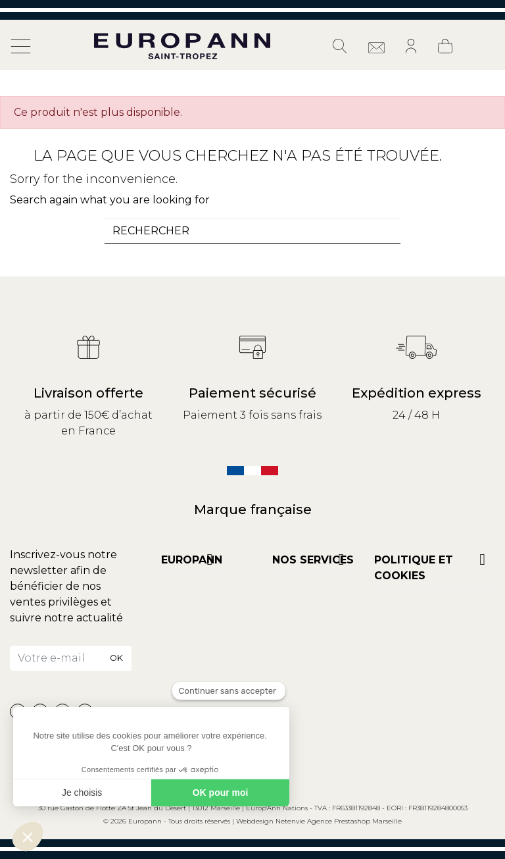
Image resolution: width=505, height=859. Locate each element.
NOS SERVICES (313, 560)
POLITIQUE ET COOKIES (413, 568)
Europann (191, 560)
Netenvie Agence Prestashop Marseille (339, 821)
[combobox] (252, 231)
